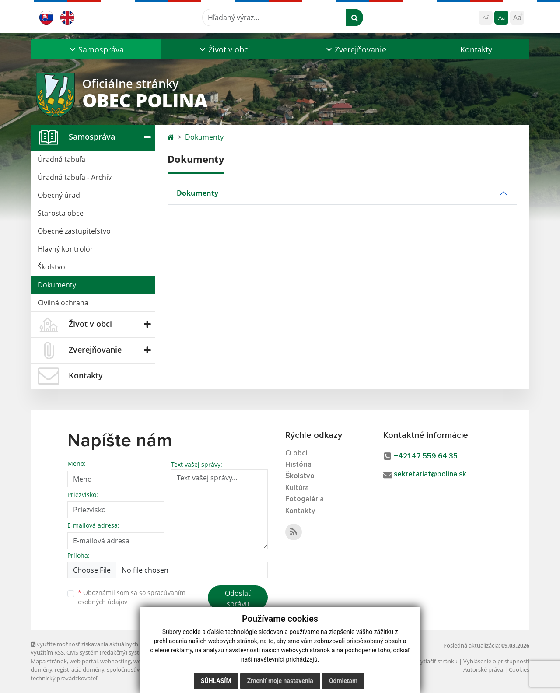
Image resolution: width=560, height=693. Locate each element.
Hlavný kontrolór (65, 249)
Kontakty (476, 49)
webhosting (115, 661)
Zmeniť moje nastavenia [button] (280, 680)
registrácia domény (79, 669)
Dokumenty (57, 285)
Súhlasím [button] (216, 680)
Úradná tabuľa (61, 159)
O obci (296, 453)
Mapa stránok (49, 661)
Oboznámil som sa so (132, 597)
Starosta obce (61, 213)
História (298, 465)
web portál (84, 661)
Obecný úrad (59, 195)
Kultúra (297, 488)
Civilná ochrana (63, 303)
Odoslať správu (238, 598)
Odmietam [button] (343, 680)
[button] (96, 49)
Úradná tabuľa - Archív (75, 177)
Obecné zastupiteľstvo (74, 231)
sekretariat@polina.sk (430, 474)
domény (41, 669)
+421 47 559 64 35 (426, 456)
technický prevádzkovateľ (64, 678)
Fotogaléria (304, 499)
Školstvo (51, 267)
